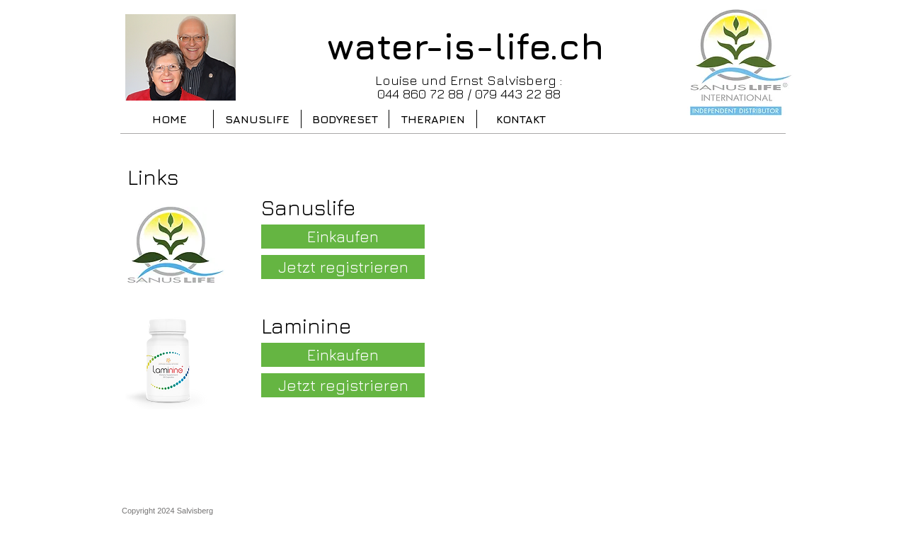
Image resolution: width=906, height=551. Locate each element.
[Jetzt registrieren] (343, 267)
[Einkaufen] (343, 237)
